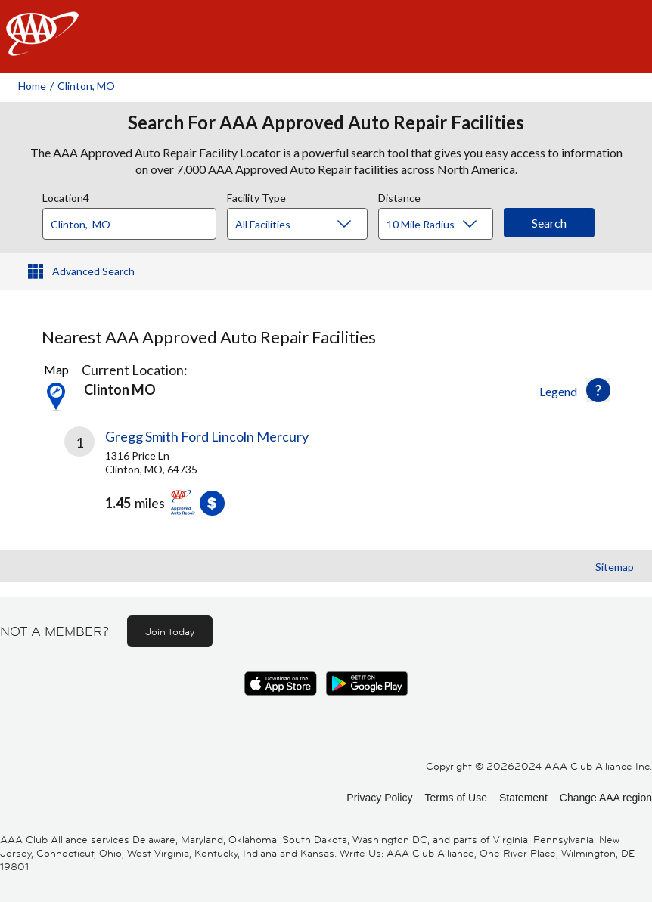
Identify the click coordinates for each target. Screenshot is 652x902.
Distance (399, 195)
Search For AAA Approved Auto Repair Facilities (326, 122)
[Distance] (441, 224)
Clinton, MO (86, 85)
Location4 (65, 195)
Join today (169, 631)
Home (32, 85)
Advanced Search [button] (93, 271)
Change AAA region (606, 798)
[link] (195, 482)
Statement (523, 798)
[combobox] (134, 220)
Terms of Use (455, 798)
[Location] (129, 224)
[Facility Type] (309, 224)
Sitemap (614, 566)
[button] (598, 390)
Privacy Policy (379, 798)
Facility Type (256, 195)
